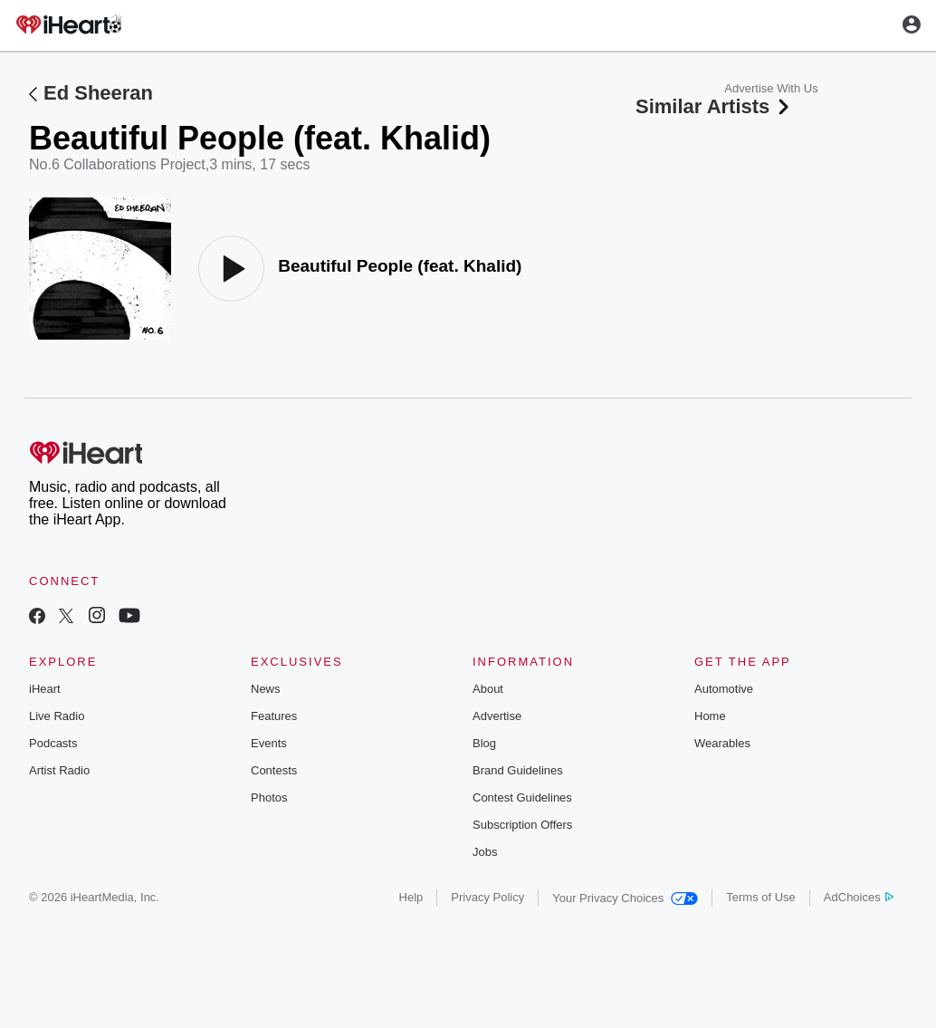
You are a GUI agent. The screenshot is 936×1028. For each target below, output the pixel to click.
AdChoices (858, 897)
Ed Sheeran (98, 93)
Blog (484, 743)
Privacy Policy (487, 897)
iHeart (45, 689)
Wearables (722, 743)
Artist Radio (59, 770)
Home (710, 716)
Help (411, 897)
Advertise (497, 716)
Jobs (485, 852)
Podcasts (53, 743)
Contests (274, 770)
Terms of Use (761, 897)
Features (274, 716)
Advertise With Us (770, 88)
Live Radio (56, 716)
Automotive (723, 689)
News (266, 689)
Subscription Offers (522, 824)
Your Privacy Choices (625, 898)
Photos (269, 797)
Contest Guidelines (522, 797)
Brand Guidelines (518, 770)
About (488, 689)
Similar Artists (714, 106)
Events (269, 743)
